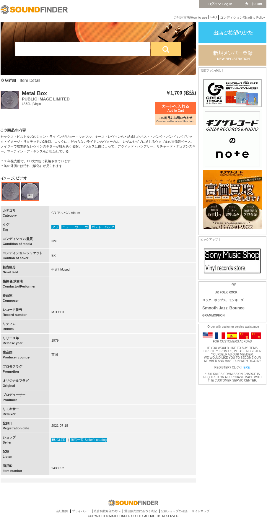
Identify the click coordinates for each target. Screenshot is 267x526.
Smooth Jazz (215, 308)
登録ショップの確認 (174, 511)
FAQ (213, 17)
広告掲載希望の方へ (107, 511)
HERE (246, 367)
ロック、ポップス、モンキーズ (223, 300)
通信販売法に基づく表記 (140, 511)
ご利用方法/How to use (190, 17)
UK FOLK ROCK (226, 292)
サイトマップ (200, 511)
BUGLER (58, 439)
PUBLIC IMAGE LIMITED (46, 99)
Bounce (237, 308)
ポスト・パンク (103, 227)
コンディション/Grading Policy (242, 17)
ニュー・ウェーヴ (75, 227)
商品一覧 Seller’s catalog (89, 439)
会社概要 (62, 511)
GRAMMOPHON (213, 315)
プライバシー (81, 511)
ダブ (55, 227)
